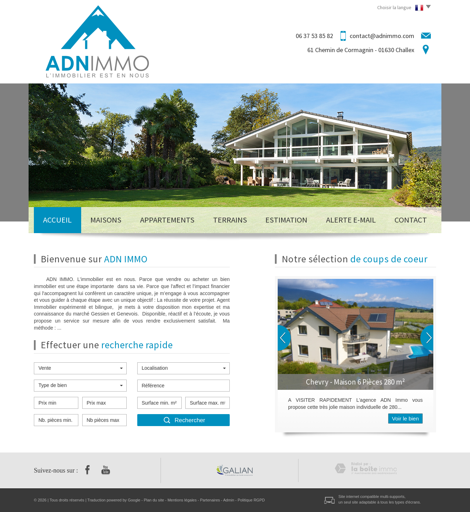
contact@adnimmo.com (382, 36)
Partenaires (210, 500)
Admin (228, 500)
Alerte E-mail (351, 220)
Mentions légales (182, 500)
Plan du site (154, 500)
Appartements (167, 220)
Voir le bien (405, 419)
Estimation (286, 220)
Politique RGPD (251, 500)
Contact (410, 220)
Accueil (57, 220)
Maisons (105, 220)
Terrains (230, 220)
